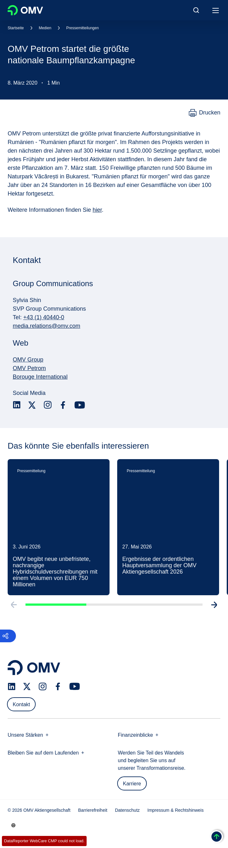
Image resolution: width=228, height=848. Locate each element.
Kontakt (21, 704)
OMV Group (28, 359)
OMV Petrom (29, 368)
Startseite (16, 28)
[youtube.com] (80, 405)
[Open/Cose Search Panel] (196, 10)
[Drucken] (204, 113)
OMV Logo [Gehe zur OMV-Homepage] (25, 10)
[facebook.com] (63, 405)
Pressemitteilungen (82, 28)
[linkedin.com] (17, 405)
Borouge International (40, 377)
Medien (45, 28)
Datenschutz (127, 810)
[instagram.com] (48, 405)
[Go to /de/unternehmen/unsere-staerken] (13, 825)
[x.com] (32, 405)
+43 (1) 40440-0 (43, 317)
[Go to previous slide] (13, 606)
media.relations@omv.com (46, 326)
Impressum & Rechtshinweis (175, 810)
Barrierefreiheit (92, 810)
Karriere (132, 783)
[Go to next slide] (214, 606)
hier (97, 210)
